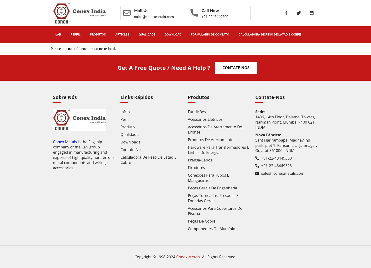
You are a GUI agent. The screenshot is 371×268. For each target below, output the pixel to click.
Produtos (98, 34)
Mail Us (141, 11)
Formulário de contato (210, 34)
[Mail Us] (127, 13)
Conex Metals (65, 141)
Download (173, 34)
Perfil (75, 34)
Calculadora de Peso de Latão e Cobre (269, 34)
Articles (122, 34)
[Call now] (194, 13)
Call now (210, 11)
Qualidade (147, 34)
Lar (58, 34)
